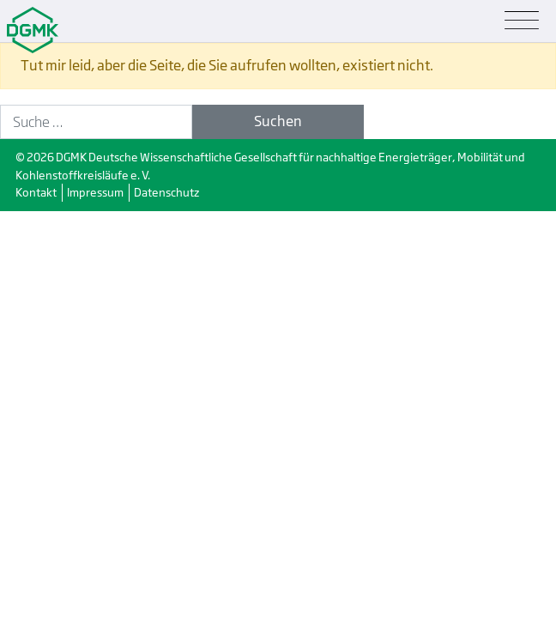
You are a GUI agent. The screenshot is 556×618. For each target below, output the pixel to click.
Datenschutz (166, 192)
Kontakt (36, 192)
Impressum (95, 192)
